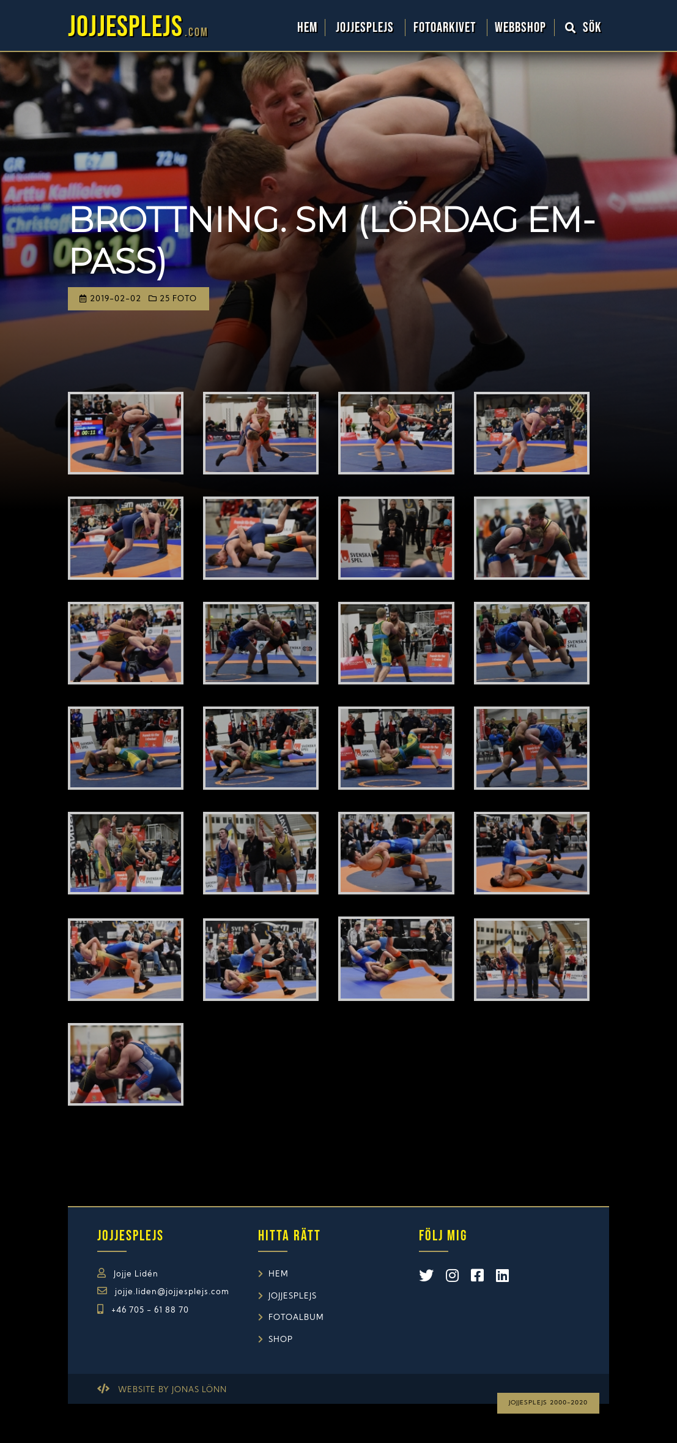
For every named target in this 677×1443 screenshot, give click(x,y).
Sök (583, 27)
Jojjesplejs (366, 27)
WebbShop (520, 27)
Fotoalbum (296, 1318)
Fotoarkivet (446, 27)
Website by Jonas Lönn (172, 1390)
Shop (280, 1340)
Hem (307, 27)
